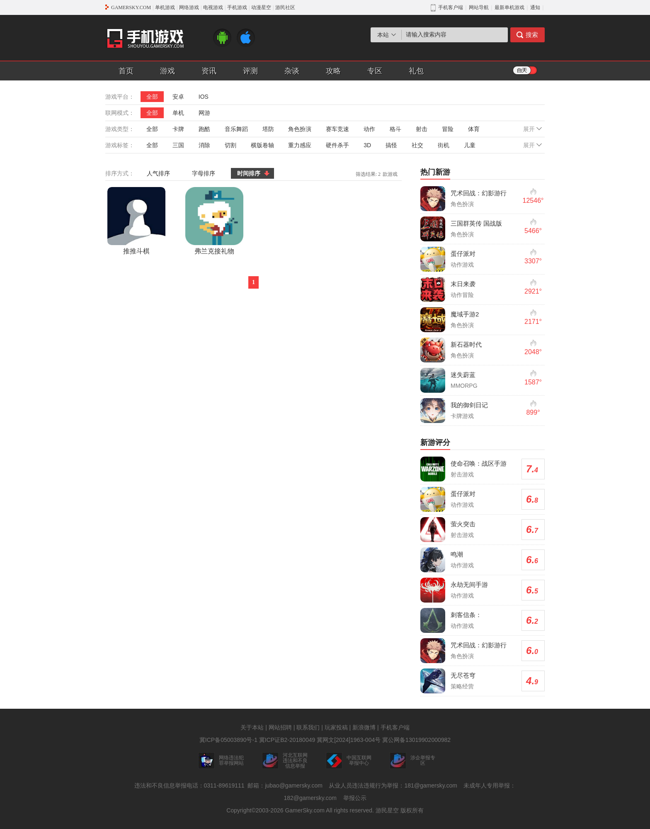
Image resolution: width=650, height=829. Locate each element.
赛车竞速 (337, 129)
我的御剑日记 (469, 404)
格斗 (395, 129)
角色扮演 (299, 129)
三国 (178, 145)
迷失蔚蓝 (463, 374)
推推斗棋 (136, 221)
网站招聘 (280, 727)
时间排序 (248, 173)
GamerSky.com (304, 810)
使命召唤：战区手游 (479, 463)
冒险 (448, 129)
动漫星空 (261, 7)
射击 (421, 129)
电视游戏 (213, 7)
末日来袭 (463, 283)
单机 (178, 112)
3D (367, 145)
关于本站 (252, 727)
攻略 (333, 71)
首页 (126, 71)
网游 (204, 112)
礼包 (416, 71)
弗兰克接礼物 (214, 221)
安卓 (178, 96)
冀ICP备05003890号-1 (228, 740)
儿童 (469, 145)
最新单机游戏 (509, 7)
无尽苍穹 (463, 675)
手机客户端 (395, 727)
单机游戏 (165, 7)
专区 (374, 71)
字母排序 (203, 173)
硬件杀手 (337, 145)
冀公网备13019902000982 (416, 740)
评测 (250, 71)
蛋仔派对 (463, 253)
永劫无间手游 (469, 584)
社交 (417, 145)
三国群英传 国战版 (476, 223)
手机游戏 (237, 7)
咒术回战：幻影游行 (479, 193)
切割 (230, 145)
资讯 (208, 71)
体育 (474, 129)
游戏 (167, 71)
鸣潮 (457, 554)
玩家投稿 (336, 727)
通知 (535, 7)
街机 (443, 145)
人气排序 (158, 173)
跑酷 (204, 129)
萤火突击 (463, 524)
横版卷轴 (262, 145)
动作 (369, 129)
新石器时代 (466, 344)
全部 (152, 96)
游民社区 (285, 7)
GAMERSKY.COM (131, 7)
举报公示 (354, 798)
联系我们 (308, 727)
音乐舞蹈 (236, 129)
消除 (204, 145)
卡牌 (178, 129)
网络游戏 (189, 7)
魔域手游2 (465, 314)
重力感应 (299, 145)
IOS (204, 96)
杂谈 (291, 71)
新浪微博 (364, 727)
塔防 (268, 129)
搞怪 (391, 145)
